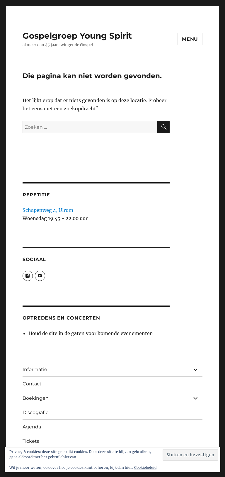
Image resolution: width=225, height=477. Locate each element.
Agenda (32, 427)
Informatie (35, 369)
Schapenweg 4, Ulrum (48, 210)
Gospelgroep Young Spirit (77, 36)
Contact (32, 384)
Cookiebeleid (145, 467)
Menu (190, 39)
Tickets (31, 441)
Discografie (36, 412)
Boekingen (36, 398)
